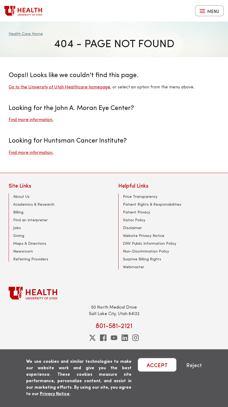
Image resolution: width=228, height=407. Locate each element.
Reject (194, 364)
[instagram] (135, 337)
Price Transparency (140, 196)
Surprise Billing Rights (142, 258)
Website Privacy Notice (143, 235)
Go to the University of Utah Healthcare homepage (59, 86)
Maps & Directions (29, 243)
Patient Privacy (136, 212)
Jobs (17, 227)
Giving (18, 235)
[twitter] (92, 337)
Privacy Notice (55, 393)
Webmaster (133, 266)
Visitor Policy (134, 219)
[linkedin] (125, 337)
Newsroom (23, 251)
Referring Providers (30, 258)
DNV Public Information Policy (149, 243)
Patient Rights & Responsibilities (152, 204)
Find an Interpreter (30, 219)
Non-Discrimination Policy (146, 251)
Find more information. (31, 119)
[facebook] (103, 337)
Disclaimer (132, 227)
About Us (21, 196)
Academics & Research (33, 204)
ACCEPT (157, 364)
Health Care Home (26, 33)
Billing (18, 212)
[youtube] (114, 337)
